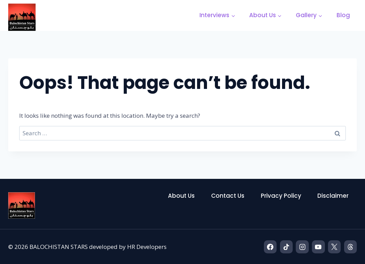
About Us (181, 196)
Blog (343, 15)
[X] (334, 246)
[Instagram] (302, 246)
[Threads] (350, 246)
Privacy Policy (281, 196)
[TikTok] (286, 246)
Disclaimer (333, 196)
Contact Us (227, 196)
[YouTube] (318, 246)
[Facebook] (270, 246)
